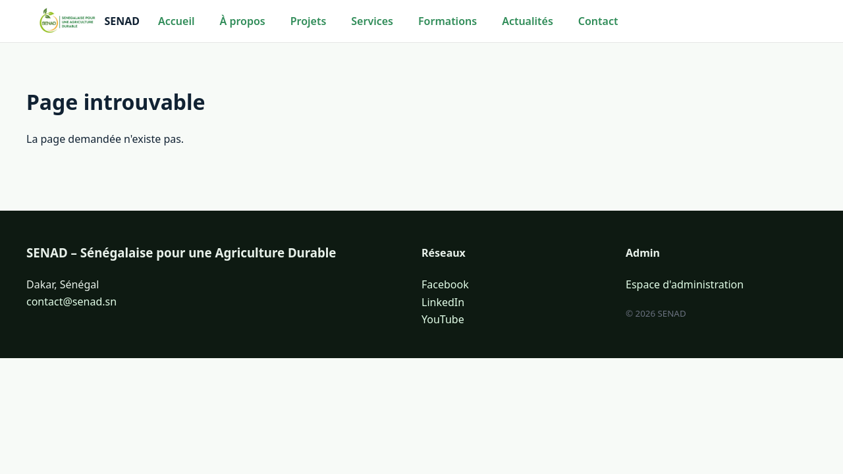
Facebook (445, 284)
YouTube (443, 319)
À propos (242, 21)
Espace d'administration (685, 284)
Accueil (176, 21)
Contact (598, 21)
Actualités (527, 21)
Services (372, 21)
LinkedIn (443, 302)
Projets (308, 21)
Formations (447, 21)
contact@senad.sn (71, 301)
